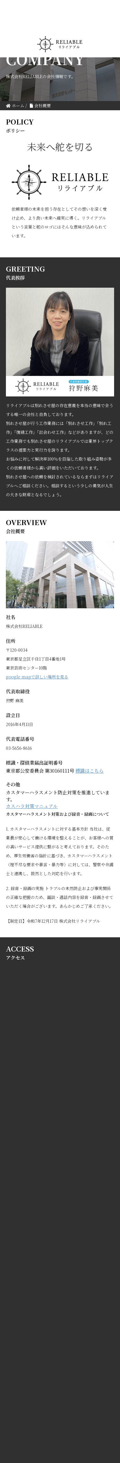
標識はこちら (89, 770)
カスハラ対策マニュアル (32, 806)
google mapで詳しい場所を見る (37, 677)
